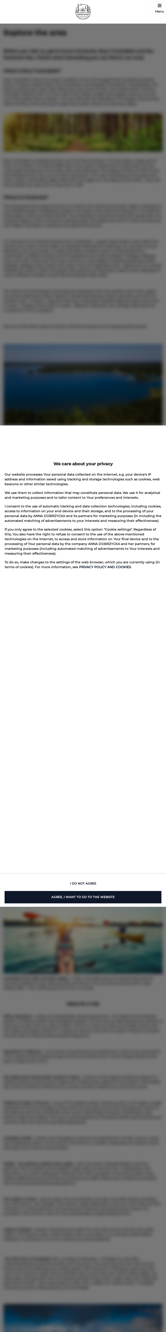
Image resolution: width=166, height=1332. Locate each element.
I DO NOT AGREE (83, 883)
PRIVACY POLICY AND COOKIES (105, 567)
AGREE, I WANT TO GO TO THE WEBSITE (83, 897)
